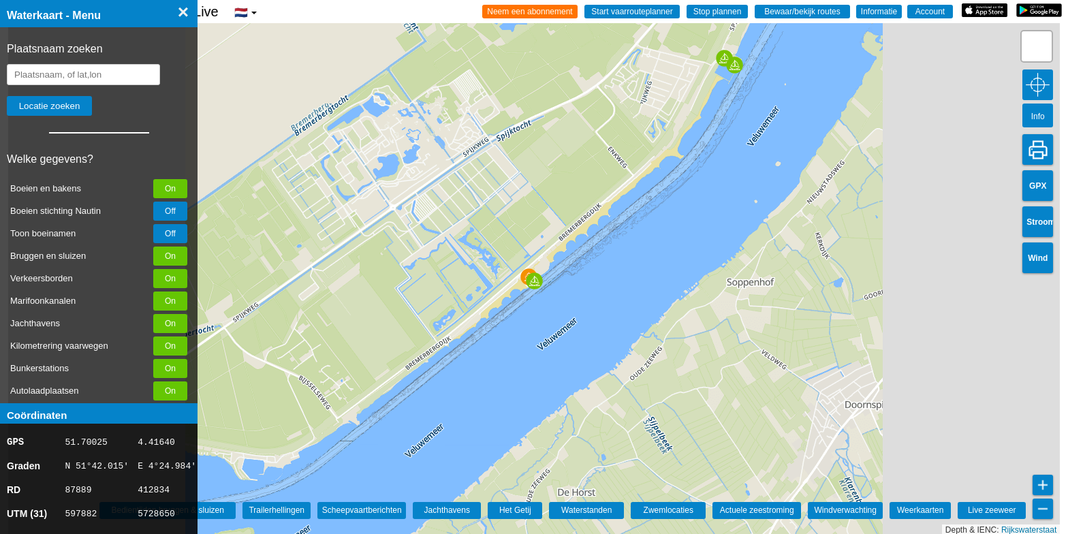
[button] (534, 280)
